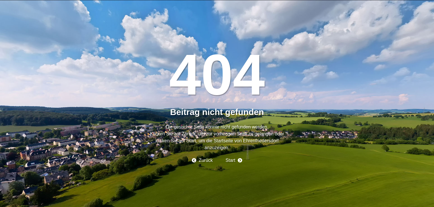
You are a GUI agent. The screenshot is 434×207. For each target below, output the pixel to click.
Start (230, 160)
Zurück (206, 160)
